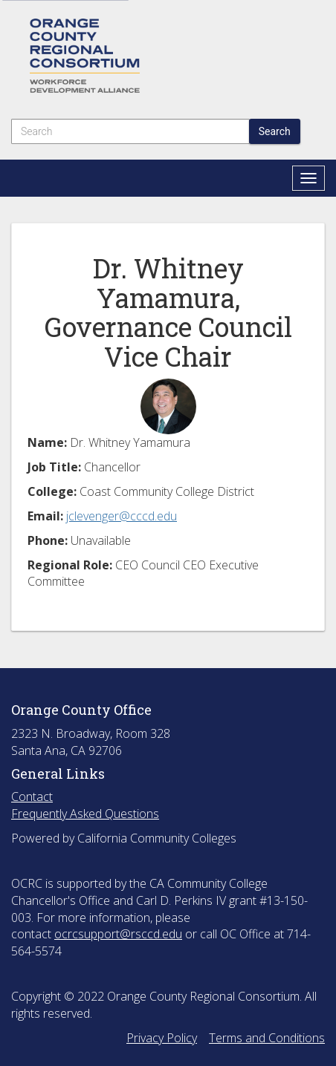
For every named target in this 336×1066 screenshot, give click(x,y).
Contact (32, 796)
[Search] (130, 131)
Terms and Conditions (267, 1038)
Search (275, 131)
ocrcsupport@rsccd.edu (118, 934)
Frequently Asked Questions (85, 813)
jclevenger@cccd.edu (121, 516)
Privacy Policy (161, 1038)
